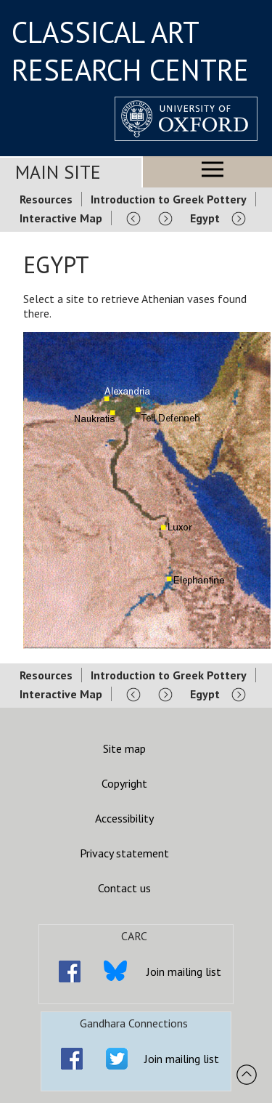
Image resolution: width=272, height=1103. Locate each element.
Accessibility (124, 818)
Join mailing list (184, 971)
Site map (124, 748)
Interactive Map (61, 218)
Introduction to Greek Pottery (169, 199)
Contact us (124, 888)
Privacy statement (124, 853)
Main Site (58, 172)
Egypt (205, 218)
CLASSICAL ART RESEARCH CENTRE (130, 51)
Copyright (124, 783)
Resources (46, 199)
